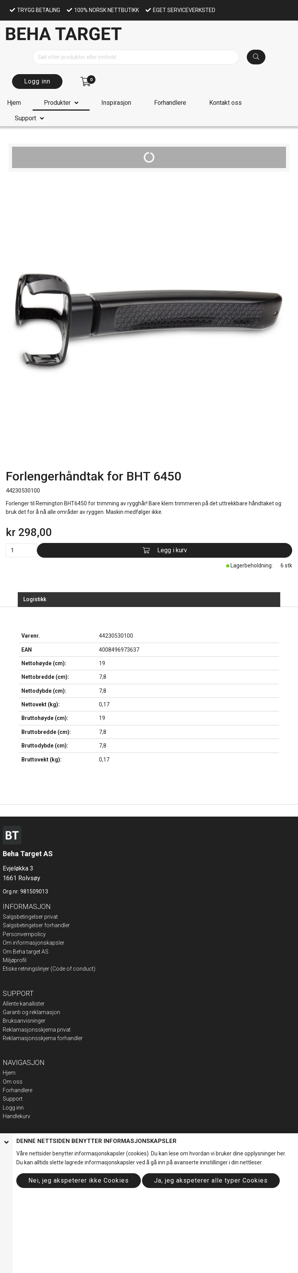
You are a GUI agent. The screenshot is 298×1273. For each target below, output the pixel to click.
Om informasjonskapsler (33, 943)
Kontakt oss (225, 102)
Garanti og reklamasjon (31, 1012)
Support (25, 118)
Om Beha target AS (26, 952)
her (281, 1153)
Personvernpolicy (24, 934)
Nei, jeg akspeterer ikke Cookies (78, 1180)
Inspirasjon (116, 102)
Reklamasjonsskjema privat (37, 1030)
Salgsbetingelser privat (30, 917)
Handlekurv (16, 1116)
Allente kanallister (24, 1004)
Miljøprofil (14, 960)
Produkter (57, 102)
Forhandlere (170, 102)
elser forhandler (50, 925)
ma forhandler (65, 1038)
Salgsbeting (17, 925)
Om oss (13, 1082)
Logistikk (34, 599)
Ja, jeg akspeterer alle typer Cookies (211, 1180)
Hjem (14, 102)
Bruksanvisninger (24, 1021)
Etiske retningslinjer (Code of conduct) (49, 969)
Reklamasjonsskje (25, 1038)
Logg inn (37, 81)
